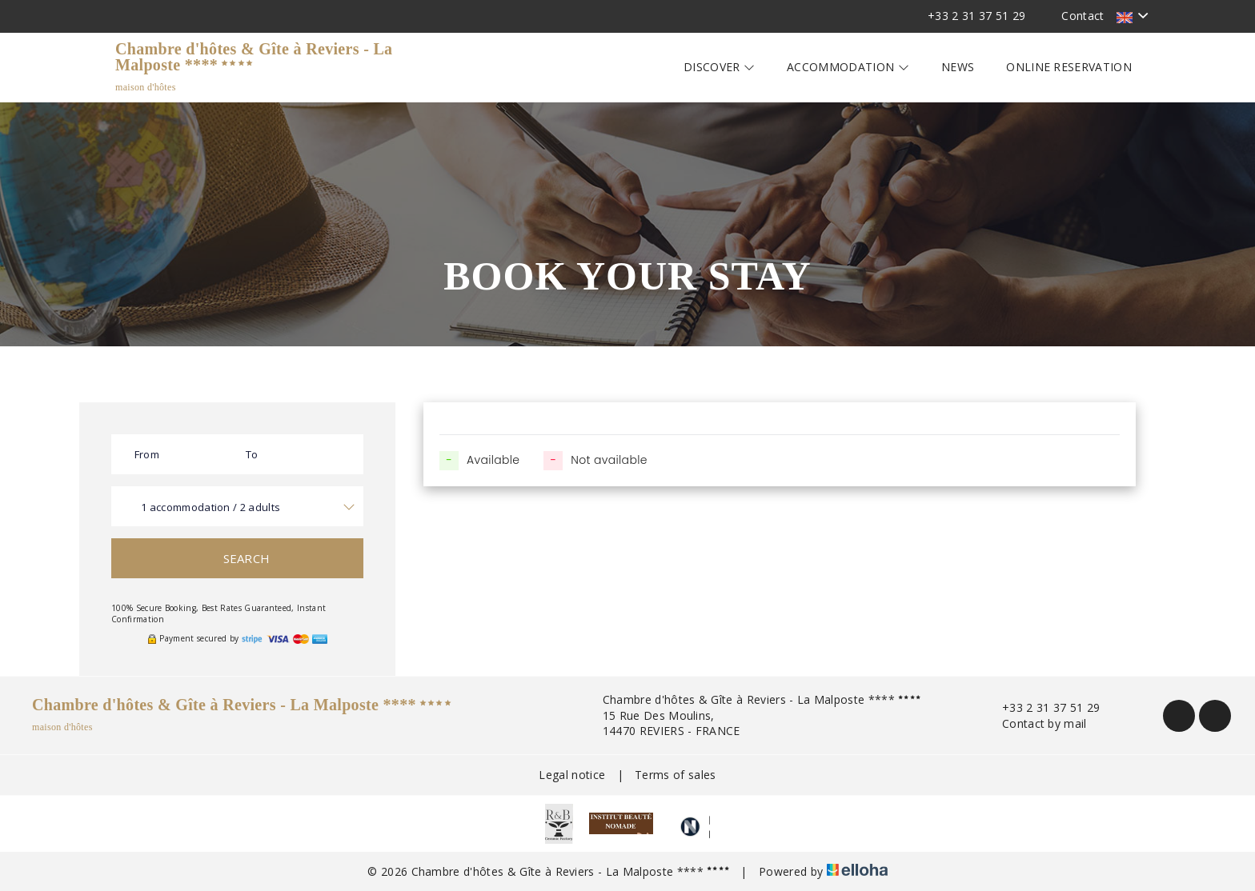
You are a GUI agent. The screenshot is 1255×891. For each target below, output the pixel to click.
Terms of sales (675, 774)
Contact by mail (1035, 723)
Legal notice (572, 774)
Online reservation (1069, 66)
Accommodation (848, 66)
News (957, 66)
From (146, 454)
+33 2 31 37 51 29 (1042, 707)
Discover (719, 66)
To (252, 454)
